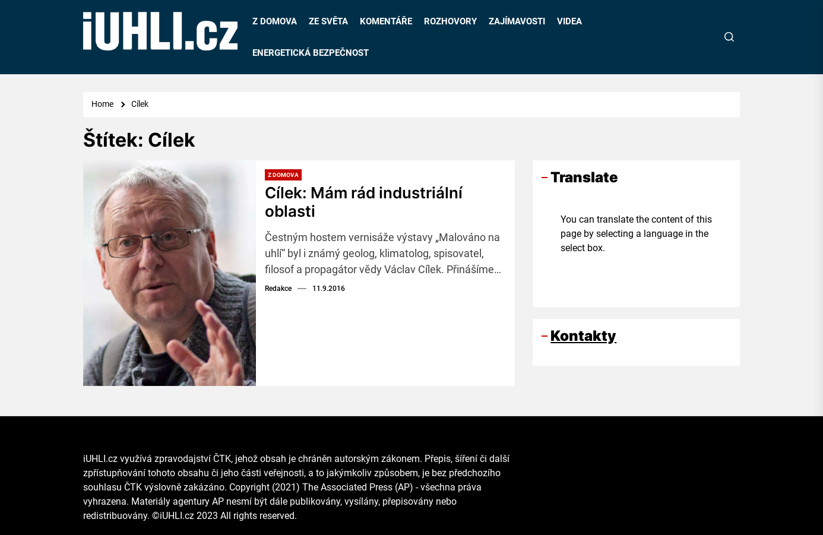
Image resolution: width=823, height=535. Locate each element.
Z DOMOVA (274, 21)
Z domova (283, 175)
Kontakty (583, 335)
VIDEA (569, 21)
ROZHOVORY (450, 21)
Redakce (278, 288)
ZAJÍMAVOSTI (517, 21)
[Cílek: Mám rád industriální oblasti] (169, 273)
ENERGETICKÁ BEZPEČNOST (310, 53)
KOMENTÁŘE (386, 21)
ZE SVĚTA (328, 21)
